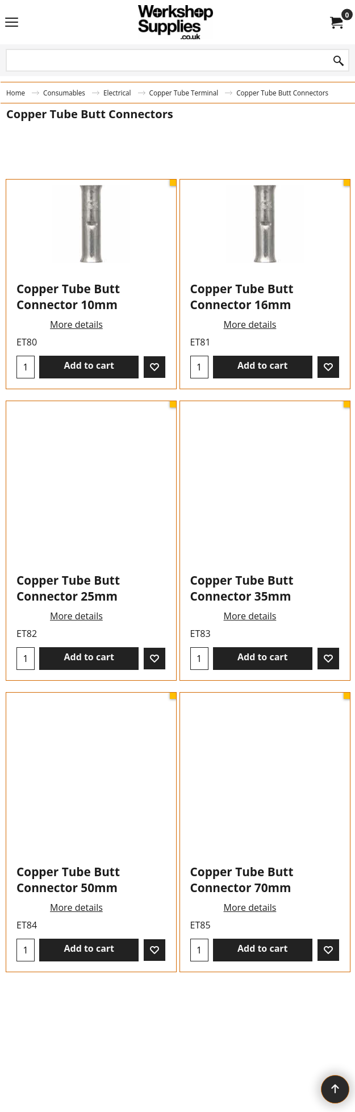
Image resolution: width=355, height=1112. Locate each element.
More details (76, 394)
